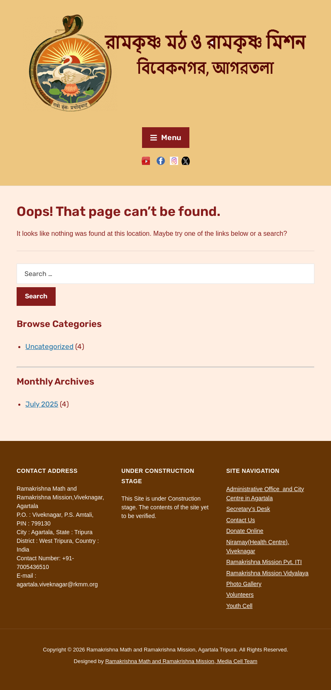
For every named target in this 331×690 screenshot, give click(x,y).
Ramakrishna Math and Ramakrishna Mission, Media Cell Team (181, 661)
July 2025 (41, 404)
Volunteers (240, 594)
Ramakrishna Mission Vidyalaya (267, 573)
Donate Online (245, 531)
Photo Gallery (244, 584)
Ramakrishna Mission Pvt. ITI (264, 562)
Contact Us (240, 520)
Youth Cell (239, 606)
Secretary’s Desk (248, 509)
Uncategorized (49, 346)
